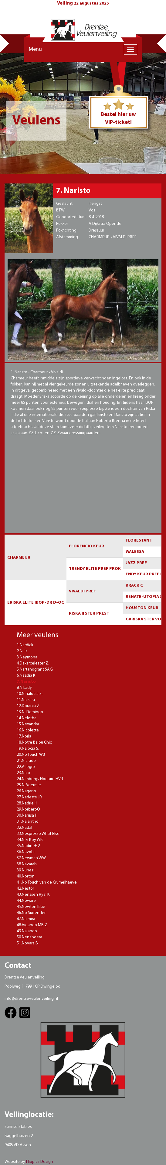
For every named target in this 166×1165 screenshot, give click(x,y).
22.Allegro (26, 767)
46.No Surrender (31, 913)
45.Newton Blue (31, 907)
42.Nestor (25, 888)
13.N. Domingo (30, 712)
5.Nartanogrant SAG (35, 669)
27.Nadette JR (29, 797)
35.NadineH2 (28, 846)
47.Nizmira (26, 919)
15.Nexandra (28, 724)
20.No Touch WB (31, 754)
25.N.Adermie (29, 785)
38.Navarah (27, 864)
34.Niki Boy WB (30, 840)
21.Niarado (26, 761)
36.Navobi (26, 852)
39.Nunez (25, 870)
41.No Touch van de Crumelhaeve (47, 882)
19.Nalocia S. (28, 748)
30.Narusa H (27, 815)
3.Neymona (27, 657)
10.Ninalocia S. (29, 694)
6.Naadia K (26, 675)
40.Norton (26, 876)
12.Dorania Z (28, 706)
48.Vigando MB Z (32, 925)
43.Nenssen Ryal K (33, 894)
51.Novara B (27, 943)
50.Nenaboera (29, 937)
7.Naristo (26, 681)
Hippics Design (39, 1162)
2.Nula (22, 651)
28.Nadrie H (27, 803)
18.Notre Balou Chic (34, 742)
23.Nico (23, 773)
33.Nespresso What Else (38, 834)
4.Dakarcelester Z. (33, 663)
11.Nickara (26, 700)
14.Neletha (26, 718)
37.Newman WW (31, 858)
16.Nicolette (28, 730)
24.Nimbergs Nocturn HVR (40, 779)
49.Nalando (27, 931)
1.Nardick (25, 645)
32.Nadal (24, 827)
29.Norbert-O (28, 809)
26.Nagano (26, 791)
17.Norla (24, 736)
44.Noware (26, 900)
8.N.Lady (24, 687)
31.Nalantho (28, 821)
